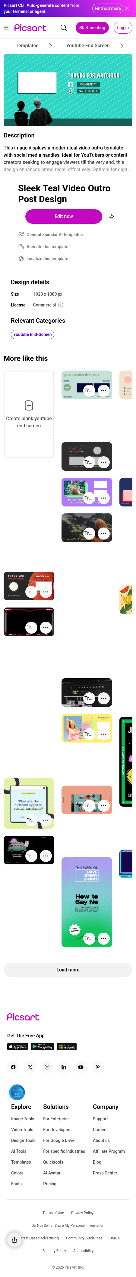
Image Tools (22, 1118)
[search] (63, 27)
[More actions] (104, 391)
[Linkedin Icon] (64, 1067)
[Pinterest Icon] (98, 1067)
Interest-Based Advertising (37, 1238)
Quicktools (53, 1162)
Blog (97, 1162)
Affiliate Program (109, 1151)
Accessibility (83, 1251)
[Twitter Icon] (30, 1067)
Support (100, 1118)
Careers (100, 1129)
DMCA (114, 1238)
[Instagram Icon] (47, 1067)
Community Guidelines (84, 1238)
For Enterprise (56, 1118)
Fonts (16, 1183)
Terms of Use (53, 1213)
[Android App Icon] (42, 1048)
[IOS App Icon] (17, 1048)
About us (101, 1140)
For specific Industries (64, 1151)
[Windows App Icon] (67, 1048)
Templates (21, 1162)
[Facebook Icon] (13, 1067)
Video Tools (22, 1129)
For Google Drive (58, 1140)
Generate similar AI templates (55, 234)
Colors (17, 1173)
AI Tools (19, 1151)
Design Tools (23, 1140)
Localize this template (47, 258)
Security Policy (54, 1251)
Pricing (49, 1183)
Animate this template (47, 246)
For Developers (57, 1129)
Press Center (105, 1173)
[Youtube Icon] (81, 1067)
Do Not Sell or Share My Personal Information (68, 1225)
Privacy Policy (82, 1213)
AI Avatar (51, 1173)
